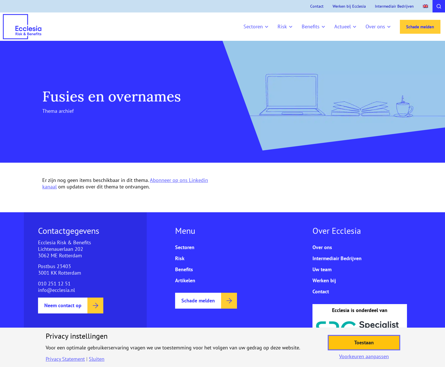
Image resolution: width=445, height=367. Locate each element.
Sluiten (96, 359)
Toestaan (364, 342)
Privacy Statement (65, 359)
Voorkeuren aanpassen (364, 356)
